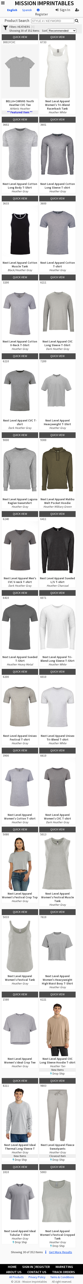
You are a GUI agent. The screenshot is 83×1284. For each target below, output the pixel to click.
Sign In (63, 10)
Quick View (20, 37)
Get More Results (58, 1252)
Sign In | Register (36, 1266)
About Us (14, 1272)
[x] (32, 27)
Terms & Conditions (62, 1277)
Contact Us (36, 1272)
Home (12, 1266)
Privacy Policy (37, 1277)
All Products (16, 1277)
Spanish (27, 10)
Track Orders (63, 1272)
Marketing (64, 1266)
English (12, 10)
